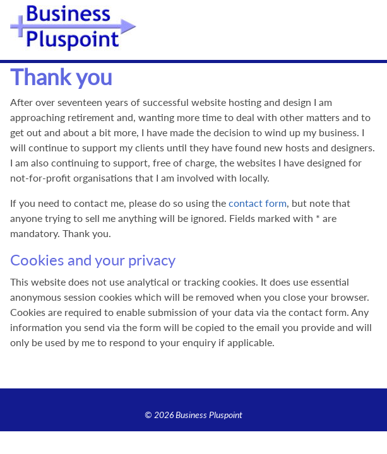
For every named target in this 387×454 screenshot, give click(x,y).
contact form (258, 203)
